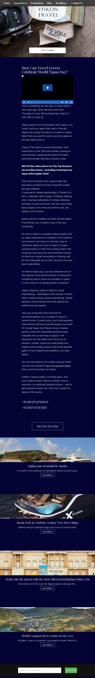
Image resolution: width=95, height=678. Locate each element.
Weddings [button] (62, 3)
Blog (49, 3)
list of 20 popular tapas (58, 365)
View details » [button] (47, 475)
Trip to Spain (47, 50)
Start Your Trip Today (47, 426)
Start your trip (72, 670)
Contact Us (77, 3)
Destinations (36, 3)
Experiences (20, 3)
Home (7, 3)
